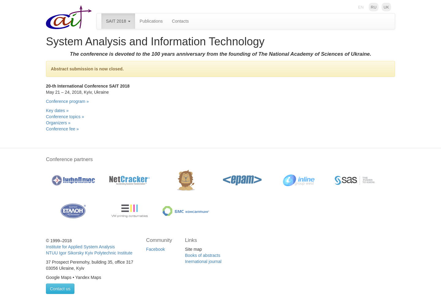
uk (386, 7)
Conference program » (67, 101)
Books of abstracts (202, 255)
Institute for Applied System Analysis (80, 246)
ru (374, 7)
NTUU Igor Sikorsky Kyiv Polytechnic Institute (89, 252)
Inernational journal (203, 261)
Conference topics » (65, 116)
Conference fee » (62, 128)
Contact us (60, 288)
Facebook (155, 249)
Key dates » (57, 110)
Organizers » (58, 122)
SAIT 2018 (118, 21)
